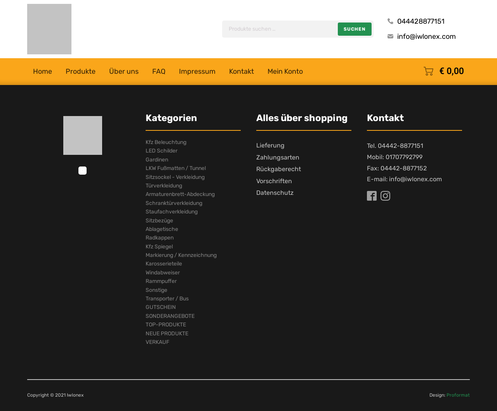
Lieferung (270, 145)
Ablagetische (162, 229)
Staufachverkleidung (172, 211)
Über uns (124, 71)
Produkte (81, 71)
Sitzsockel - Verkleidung (175, 177)
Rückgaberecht (278, 169)
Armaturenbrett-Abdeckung (180, 194)
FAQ (158, 71)
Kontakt (241, 71)
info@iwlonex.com (426, 36)
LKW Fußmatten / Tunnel (176, 168)
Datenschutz (275, 192)
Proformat (458, 395)
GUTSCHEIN (161, 307)
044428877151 (421, 21)
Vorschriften (274, 181)
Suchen (355, 29)
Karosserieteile (164, 263)
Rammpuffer (161, 281)
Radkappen (160, 237)
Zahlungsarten (277, 157)
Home (42, 71)
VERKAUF (157, 342)
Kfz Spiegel (159, 246)
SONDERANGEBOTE (170, 316)
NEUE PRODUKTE (167, 333)
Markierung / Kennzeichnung (181, 255)
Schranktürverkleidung (174, 203)
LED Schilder (161, 150)
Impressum (197, 71)
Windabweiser (163, 272)
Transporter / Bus (167, 298)
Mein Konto (285, 71)
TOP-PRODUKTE (166, 324)
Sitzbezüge (159, 220)
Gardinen (157, 159)
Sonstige (156, 290)
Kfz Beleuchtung (166, 142)
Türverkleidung (164, 185)
